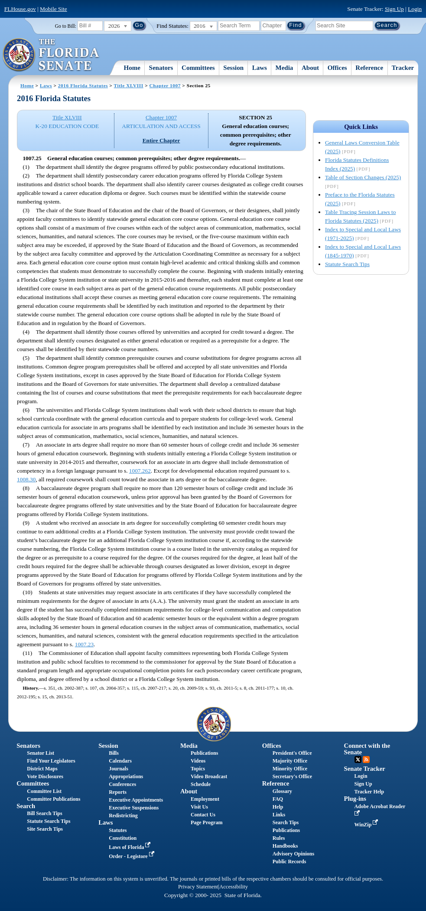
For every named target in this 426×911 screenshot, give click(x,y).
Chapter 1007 (165, 85)
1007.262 (140, 470)
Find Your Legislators (51, 761)
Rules (279, 838)
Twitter (357, 759)
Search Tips (286, 822)
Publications (204, 753)
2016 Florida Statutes (83, 85)
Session (233, 67)
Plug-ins (355, 798)
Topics (198, 769)
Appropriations (126, 776)
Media (284, 67)
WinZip (367, 825)
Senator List (40, 753)
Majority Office (290, 761)
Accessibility (233, 887)
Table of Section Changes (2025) (363, 177)
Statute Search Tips (347, 264)
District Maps (42, 769)
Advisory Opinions (293, 854)
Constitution (123, 838)
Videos (198, 761)
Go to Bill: (65, 26)
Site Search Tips (45, 829)
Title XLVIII (128, 85)
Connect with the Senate (367, 749)
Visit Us (199, 807)
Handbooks (285, 846)
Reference (369, 67)
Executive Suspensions (134, 808)
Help (278, 807)
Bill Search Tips (44, 813)
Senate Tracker (364, 768)
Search (25, 805)
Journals (118, 769)
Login (415, 9)
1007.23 (84, 644)
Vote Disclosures (45, 776)
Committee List (44, 791)
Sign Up (394, 9)
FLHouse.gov (20, 9)
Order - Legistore (132, 856)
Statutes (118, 830)
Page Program (206, 822)
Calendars (120, 761)
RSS (366, 759)
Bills (114, 753)
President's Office (292, 753)
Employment (205, 799)
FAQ (278, 799)
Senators (161, 67)
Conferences (122, 784)
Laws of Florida (130, 847)
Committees (198, 67)
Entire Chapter (161, 140)
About (310, 67)
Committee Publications (53, 799)
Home (132, 67)
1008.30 (26, 479)
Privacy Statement (198, 887)
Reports (118, 792)
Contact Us (203, 815)
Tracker (403, 67)
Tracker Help (369, 792)
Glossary (282, 791)
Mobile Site (53, 9)
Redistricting (123, 815)
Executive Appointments (136, 800)
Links (279, 815)
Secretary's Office (292, 776)
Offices (337, 67)
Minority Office (290, 769)
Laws (259, 67)
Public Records (289, 861)
